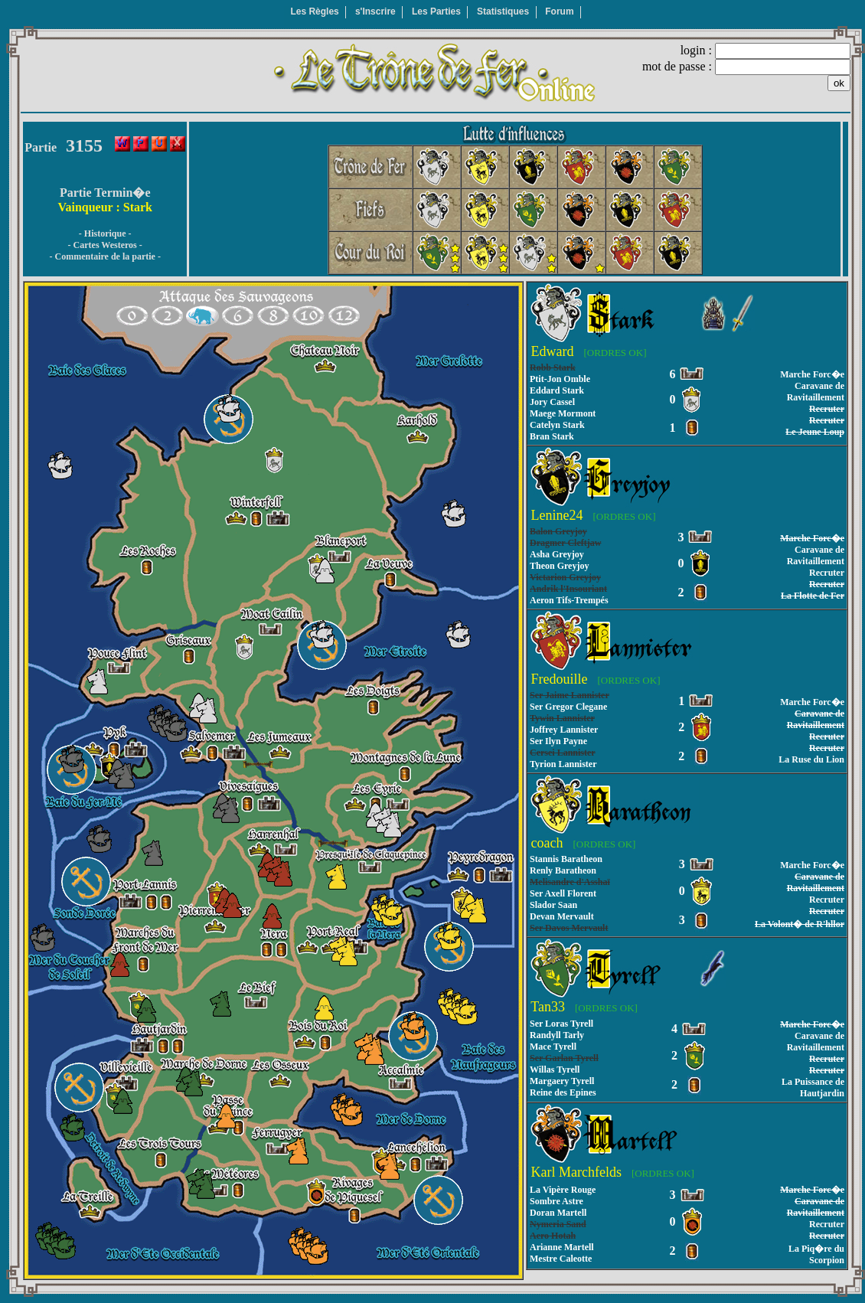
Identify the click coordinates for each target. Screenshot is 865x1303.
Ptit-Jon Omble (560, 379)
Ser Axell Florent (563, 893)
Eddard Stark (557, 390)
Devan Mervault (562, 916)
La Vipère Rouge (563, 1189)
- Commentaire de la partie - (104, 256)
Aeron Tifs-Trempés (569, 600)
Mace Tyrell (553, 1046)
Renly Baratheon (563, 870)
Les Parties (436, 11)
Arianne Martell (562, 1247)
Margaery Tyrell (562, 1081)
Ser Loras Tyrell (561, 1023)
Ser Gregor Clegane (568, 706)
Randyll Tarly (557, 1035)
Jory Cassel (552, 402)
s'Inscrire (375, 11)
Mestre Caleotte (561, 1258)
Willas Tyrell (554, 1069)
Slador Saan (553, 905)
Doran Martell (558, 1212)
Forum (559, 11)
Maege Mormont (563, 413)
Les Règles (314, 11)
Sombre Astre (556, 1201)
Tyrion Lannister (563, 764)
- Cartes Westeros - (105, 245)
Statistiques (503, 11)
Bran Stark (552, 436)
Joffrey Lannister (564, 729)
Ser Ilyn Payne (558, 741)
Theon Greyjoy (559, 565)
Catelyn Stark (557, 425)
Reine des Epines (563, 1092)
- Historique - (105, 233)
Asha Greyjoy (557, 554)
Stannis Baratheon (566, 859)
